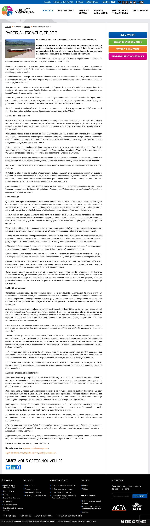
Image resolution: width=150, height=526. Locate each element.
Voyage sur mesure (127, 49)
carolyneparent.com (47, 453)
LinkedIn (127, 2)
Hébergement (8, 491)
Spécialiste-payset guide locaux (9, 487)
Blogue (79, 2)
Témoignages (92, 2)
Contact (85, 512)
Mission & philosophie (11, 498)
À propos (47, 11)
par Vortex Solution (89, 521)
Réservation (127, 34)
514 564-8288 (109, 2)
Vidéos (85, 489)
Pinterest (131, 2)
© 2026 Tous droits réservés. (36, 521)
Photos (85, 486)
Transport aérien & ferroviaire (63, 486)
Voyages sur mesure (100, 11)
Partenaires (7, 501)
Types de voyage (84, 11)
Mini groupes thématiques (120, 11)
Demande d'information (128, 42)
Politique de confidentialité (69, 515)
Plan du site (25, 515)
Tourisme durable (10, 505)
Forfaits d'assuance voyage (62, 489)
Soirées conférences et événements (91, 502)
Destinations (66, 11)
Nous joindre (140, 11)
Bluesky (120, 2)
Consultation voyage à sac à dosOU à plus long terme (64, 497)
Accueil (47, 2)
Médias (27, 27)
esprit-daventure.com (14, 453)
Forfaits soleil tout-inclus (61, 492)
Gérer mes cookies (44, 515)
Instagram (135, 2)
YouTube (140, 2)
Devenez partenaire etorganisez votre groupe (91, 507)
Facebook (124, 2)
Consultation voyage (63, 2)
